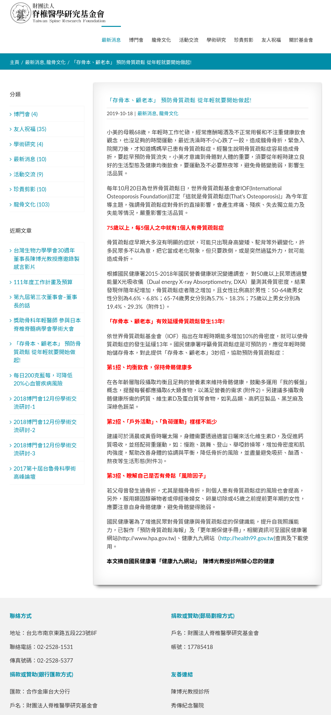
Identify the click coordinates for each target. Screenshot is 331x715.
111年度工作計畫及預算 (43, 282)
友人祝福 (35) (30, 129)
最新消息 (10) (30, 159)
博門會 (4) (25, 114)
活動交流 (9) (28, 174)
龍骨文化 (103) (31, 204)
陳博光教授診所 (190, 691)
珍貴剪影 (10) (30, 189)
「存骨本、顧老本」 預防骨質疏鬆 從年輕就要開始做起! (47, 351)
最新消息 (147, 113)
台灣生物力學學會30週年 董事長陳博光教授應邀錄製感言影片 (47, 258)
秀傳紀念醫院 (187, 705)
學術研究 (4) (28, 144)
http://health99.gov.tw (247, 538)
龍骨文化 (168, 113)
